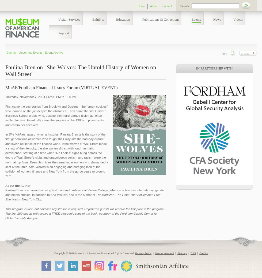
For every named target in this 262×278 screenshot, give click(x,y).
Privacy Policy (143, 253)
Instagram (99, 265)
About (153, 6)
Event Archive (54, 52)
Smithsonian (154, 266)
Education (123, 19)
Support (63, 33)
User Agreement (164, 253)
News (217, 19)
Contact (167, 6)
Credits (203, 253)
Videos (238, 19)
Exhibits (98, 19)
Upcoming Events (30, 52)
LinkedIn (73, 266)
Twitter (59, 266)
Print (232, 53)
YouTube (86, 266)
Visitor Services (69, 19)
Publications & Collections (160, 19)
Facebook (46, 266)
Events (196, 19)
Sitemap (182, 253)
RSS (193, 253)
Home (141, 6)
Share (245, 54)
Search (184, 6)
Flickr (112, 265)
